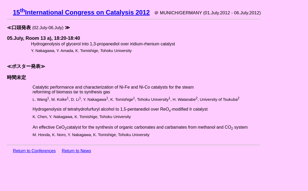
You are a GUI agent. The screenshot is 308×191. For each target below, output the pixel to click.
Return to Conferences (34, 151)
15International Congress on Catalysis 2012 (81, 12)
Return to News (76, 151)
